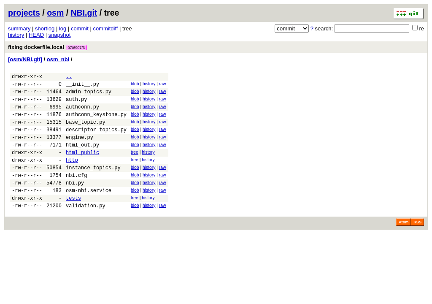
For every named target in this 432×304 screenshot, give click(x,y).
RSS (417, 245)
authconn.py (82, 113)
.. (69, 77)
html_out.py (82, 157)
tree (134, 165)
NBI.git (84, 12)
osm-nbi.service (88, 210)
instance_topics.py (93, 183)
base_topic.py (85, 130)
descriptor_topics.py (96, 139)
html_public (82, 166)
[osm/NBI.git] (25, 59)
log (62, 28)
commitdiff (105, 28)
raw (162, 85)
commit (80, 28)
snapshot (60, 35)
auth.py (76, 104)
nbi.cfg (76, 192)
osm (55, 12)
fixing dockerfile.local (47, 47)
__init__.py (82, 86)
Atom (403, 245)
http (72, 175)
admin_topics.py (88, 95)
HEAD (36, 35)
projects (24, 12)
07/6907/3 (76, 48)
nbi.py (75, 201)
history (16, 35)
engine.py (79, 148)
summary (19, 28)
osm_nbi (58, 59)
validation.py (85, 228)
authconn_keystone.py (96, 121)
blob (135, 85)
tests (73, 219)
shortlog (44, 28)
